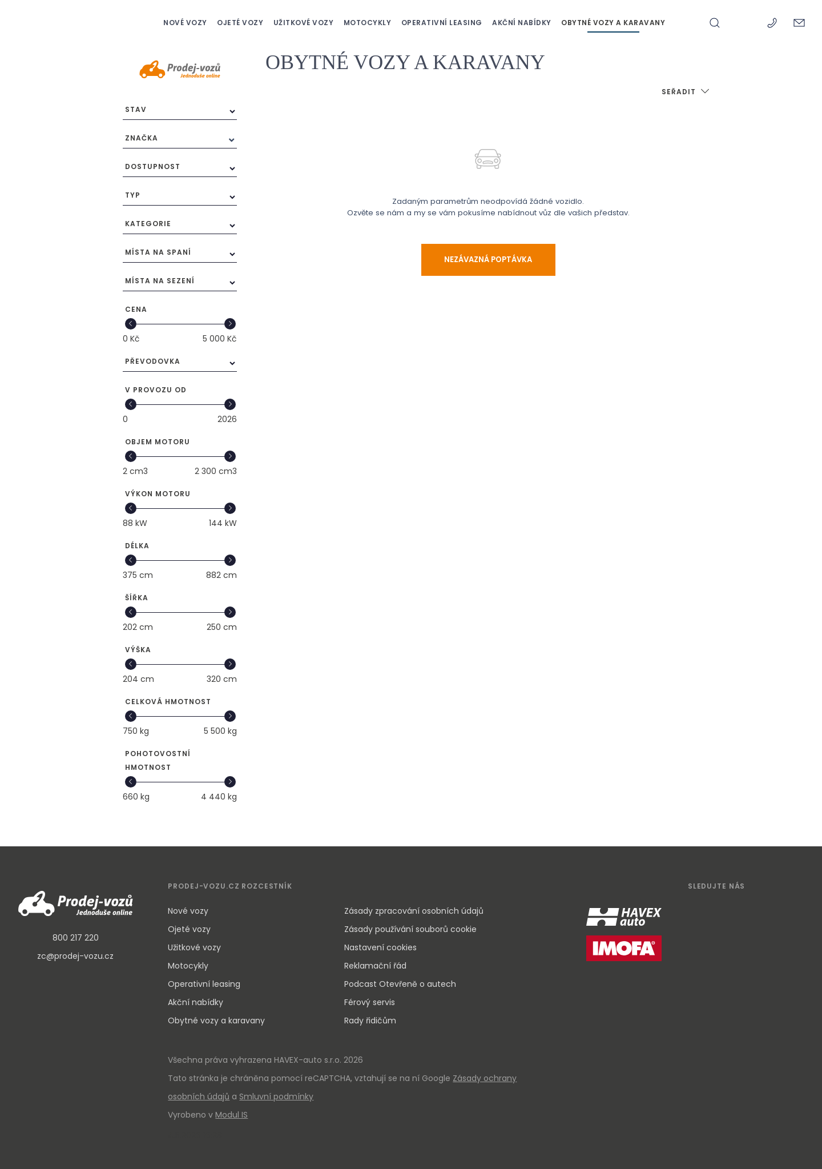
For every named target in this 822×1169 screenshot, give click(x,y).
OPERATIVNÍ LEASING (443, 22)
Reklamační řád (375, 965)
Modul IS (231, 1114)
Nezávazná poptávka (488, 259)
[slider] (130, 324)
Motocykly (188, 965)
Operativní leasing (204, 984)
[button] (686, 92)
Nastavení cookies (380, 947)
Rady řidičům (370, 1020)
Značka (141, 138)
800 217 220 (76, 937)
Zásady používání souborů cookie (410, 929)
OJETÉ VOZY (241, 22)
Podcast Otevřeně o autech (400, 984)
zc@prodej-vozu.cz (75, 956)
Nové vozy (188, 911)
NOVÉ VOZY (186, 22)
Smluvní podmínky (276, 1096)
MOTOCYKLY (368, 22)
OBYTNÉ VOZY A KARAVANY (613, 22)
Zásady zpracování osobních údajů (413, 911)
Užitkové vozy (194, 947)
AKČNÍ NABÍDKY (522, 22)
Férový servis (369, 1002)
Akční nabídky (195, 1002)
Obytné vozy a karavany (216, 1020)
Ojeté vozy (189, 929)
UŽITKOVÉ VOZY (304, 22)
